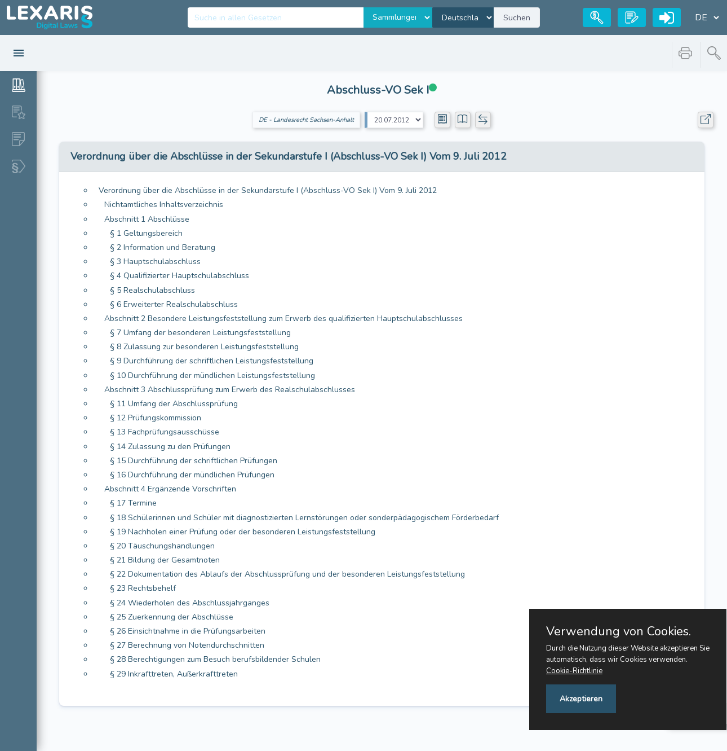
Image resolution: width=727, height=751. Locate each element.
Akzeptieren (581, 698)
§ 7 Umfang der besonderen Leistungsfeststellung (200, 332)
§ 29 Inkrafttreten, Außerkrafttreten (174, 674)
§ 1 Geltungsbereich (146, 233)
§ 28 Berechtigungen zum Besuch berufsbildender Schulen (215, 659)
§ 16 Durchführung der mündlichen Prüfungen (192, 474)
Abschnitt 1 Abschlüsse (146, 219)
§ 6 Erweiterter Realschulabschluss (174, 304)
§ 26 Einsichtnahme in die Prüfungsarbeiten (187, 631)
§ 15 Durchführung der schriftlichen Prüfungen (193, 460)
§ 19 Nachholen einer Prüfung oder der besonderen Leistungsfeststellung (242, 531)
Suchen (516, 17)
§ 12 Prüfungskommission (155, 417)
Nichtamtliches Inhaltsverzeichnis (163, 204)
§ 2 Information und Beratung (162, 247)
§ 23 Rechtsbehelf (143, 588)
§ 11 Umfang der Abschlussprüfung (174, 403)
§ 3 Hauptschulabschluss (155, 261)
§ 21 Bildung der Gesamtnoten (165, 560)
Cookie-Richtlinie (574, 671)
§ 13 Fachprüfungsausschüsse (164, 432)
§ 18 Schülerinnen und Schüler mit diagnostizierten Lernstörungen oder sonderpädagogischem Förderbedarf (304, 517)
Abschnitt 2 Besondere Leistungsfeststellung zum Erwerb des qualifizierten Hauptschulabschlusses (283, 318)
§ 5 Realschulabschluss (152, 290)
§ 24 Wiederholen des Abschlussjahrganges (189, 603)
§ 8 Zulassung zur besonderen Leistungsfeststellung (204, 346)
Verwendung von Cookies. (618, 631)
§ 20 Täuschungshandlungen (162, 546)
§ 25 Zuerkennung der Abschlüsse (171, 617)
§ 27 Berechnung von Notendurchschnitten (187, 645)
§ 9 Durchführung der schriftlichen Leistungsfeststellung (211, 360)
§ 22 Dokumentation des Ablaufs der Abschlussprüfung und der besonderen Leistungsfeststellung (287, 574)
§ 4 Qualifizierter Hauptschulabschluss (179, 275)
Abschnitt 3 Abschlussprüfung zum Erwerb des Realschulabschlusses (229, 389)
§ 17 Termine (133, 503)
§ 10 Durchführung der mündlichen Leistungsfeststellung (212, 375)
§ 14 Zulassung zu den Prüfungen (170, 446)
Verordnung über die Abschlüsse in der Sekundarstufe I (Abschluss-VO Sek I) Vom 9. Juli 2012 (268, 190)
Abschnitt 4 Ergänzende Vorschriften (170, 489)
